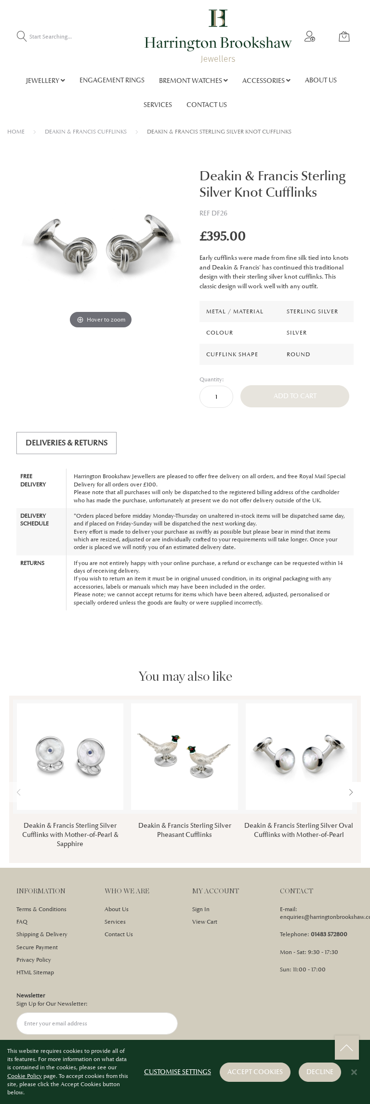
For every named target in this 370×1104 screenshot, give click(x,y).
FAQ (21, 921)
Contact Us (119, 934)
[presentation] (351, 792)
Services (115, 921)
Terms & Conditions (41, 909)
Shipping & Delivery (41, 934)
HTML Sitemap (35, 972)
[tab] (66, 443)
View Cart (204, 921)
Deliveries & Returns (66, 442)
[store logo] (218, 36)
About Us (117, 909)
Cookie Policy (24, 1076)
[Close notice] (354, 1072)
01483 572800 (329, 934)
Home (16, 131)
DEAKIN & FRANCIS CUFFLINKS (86, 131)
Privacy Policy (33, 959)
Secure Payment (37, 947)
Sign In (201, 909)
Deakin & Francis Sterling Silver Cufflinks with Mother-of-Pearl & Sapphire (70, 834)
